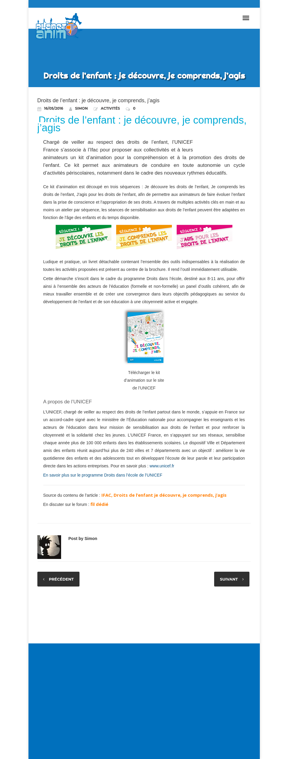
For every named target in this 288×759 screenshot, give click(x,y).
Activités (110, 108)
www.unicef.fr (161, 466)
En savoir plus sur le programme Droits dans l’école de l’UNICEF (102, 475)
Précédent (61, 579)
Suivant (228, 579)
